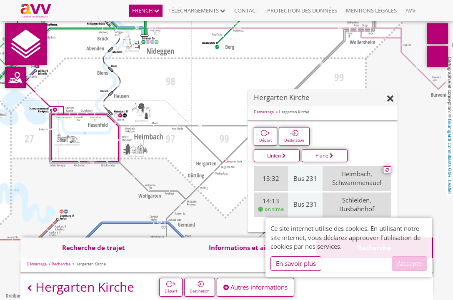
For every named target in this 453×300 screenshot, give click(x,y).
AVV (410, 10)
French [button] (146, 10)
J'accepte (409, 263)
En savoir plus (296, 263)
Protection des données (302, 10)
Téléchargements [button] (196, 10)
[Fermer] (390, 98)
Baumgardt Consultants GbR (449, 148)
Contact (246, 10)
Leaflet (449, 187)
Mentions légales (371, 10)
